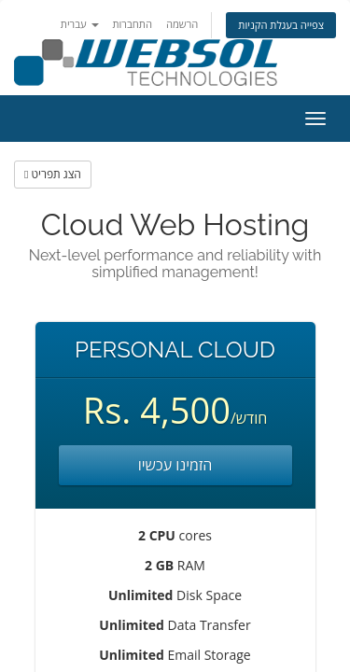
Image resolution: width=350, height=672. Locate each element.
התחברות (132, 24)
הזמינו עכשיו (175, 465)
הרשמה (182, 24)
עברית (80, 24)
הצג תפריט (52, 174)
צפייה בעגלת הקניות (281, 25)
